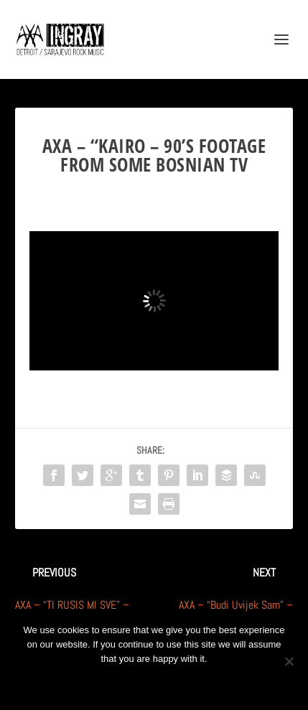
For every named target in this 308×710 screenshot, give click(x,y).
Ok (102, 683)
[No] (288, 661)
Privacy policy (173, 683)
